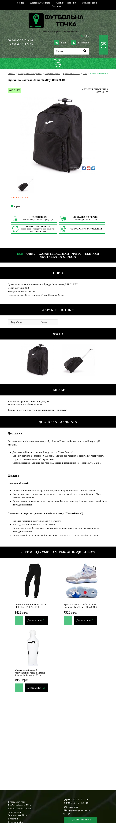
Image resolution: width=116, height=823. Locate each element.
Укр (82, 36)
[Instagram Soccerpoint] (68, 813)
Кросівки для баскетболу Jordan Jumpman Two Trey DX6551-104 (80, 605)
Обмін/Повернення (66, 3)
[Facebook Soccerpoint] (64, 813)
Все (20, 253)
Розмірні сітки (89, 3)
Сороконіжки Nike (17, 815)
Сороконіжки (15, 812)
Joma (44, 322)
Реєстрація (80, 42)
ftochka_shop (72, 807)
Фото (77, 253)
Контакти (56, 6)
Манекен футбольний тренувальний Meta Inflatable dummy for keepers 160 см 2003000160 (30, 674)
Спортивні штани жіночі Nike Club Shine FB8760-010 (30, 605)
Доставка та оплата (40, 3)
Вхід (60, 42)
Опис (31, 253)
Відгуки (92, 253)
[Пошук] (71, 51)
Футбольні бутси (16, 802)
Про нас (20, 3)
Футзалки (13, 819)
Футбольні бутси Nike (19, 805)
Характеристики (54, 253)
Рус (87, 36)
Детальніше (35, 620)
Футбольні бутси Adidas (20, 808)
